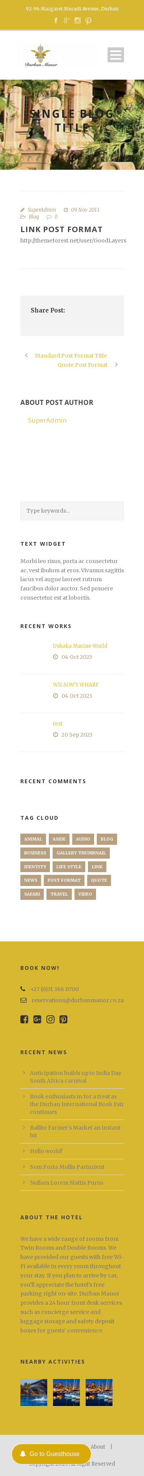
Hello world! (46, 1151)
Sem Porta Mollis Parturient (67, 1166)
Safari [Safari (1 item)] (32, 894)
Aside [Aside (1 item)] (59, 839)
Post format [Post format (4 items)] (64, 880)
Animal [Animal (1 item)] (33, 839)
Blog (34, 217)
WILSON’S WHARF (76, 685)
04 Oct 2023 (76, 657)
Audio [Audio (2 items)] (83, 839)
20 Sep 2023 (77, 734)
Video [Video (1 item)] (85, 894)
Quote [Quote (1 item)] (99, 880)
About (98, 1447)
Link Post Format (61, 229)
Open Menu (116, 54)
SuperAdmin (42, 210)
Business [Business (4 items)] (35, 853)
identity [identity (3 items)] (35, 866)
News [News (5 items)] (30, 880)
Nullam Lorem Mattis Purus (66, 1182)
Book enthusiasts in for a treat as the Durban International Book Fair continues (77, 1104)
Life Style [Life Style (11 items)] (68, 866)
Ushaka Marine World (80, 646)
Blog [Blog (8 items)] (107, 839)
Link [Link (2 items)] (97, 866)
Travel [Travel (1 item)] (59, 894)
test (58, 723)
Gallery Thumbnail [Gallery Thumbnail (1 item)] (81, 853)
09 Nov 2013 (85, 210)
